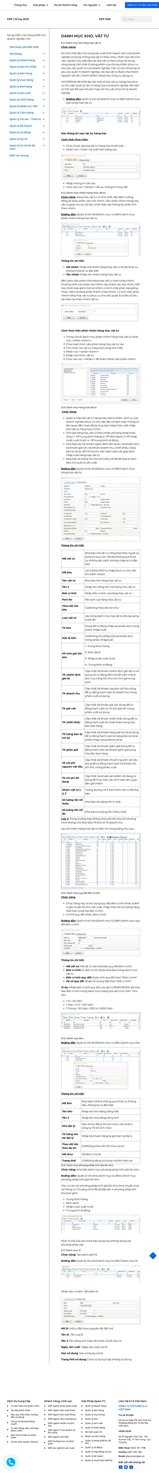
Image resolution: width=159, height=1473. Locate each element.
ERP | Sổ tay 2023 (18, 19)
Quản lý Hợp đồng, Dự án (98, 1452)
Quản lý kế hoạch (94, 1456)
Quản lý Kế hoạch (21, 125)
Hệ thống (16, 53)
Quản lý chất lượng (22, 99)
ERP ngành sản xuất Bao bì (62, 1419)
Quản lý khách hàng (22, 60)
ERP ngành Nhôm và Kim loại (61, 1424)
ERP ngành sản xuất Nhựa (61, 1414)
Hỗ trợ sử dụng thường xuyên (23, 1422)
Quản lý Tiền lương (22, 112)
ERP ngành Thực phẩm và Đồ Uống (61, 1431)
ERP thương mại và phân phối (61, 1442)
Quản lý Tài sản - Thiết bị (25, 119)
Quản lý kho (91, 1419)
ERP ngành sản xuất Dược (61, 1410)
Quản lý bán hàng (94, 1410)
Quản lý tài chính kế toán (22, 147)
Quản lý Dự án (19, 139)
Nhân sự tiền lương (95, 1436)
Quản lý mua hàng (21, 79)
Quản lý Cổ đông (20, 132)
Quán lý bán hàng (21, 73)
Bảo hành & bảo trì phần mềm (23, 1436)
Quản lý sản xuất (20, 93)
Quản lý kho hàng (21, 86)
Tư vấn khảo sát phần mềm (25, 1406)
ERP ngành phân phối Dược (62, 1406)
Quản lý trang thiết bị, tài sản (98, 1441)
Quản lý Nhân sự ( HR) (23, 106)
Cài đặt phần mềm (20, 1410)
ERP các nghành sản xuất (61, 1448)
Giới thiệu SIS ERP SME (24, 47)
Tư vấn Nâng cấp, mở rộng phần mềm (24, 1429)
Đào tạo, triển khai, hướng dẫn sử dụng (24, 1415)
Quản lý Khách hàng (95, 1406)
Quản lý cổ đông (93, 1447)
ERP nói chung (19, 155)
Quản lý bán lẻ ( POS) (23, 66)
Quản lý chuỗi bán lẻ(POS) (98, 1460)
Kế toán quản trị (93, 1432)
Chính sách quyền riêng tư (24, 1442)
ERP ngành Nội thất (58, 1437)
